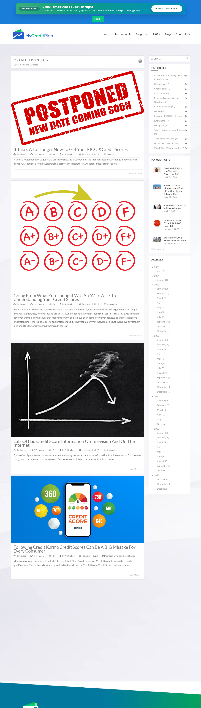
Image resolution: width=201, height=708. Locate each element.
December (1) (163, 391)
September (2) (164, 377)
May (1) (160, 358)
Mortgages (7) (161, 125)
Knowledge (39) (161, 120)
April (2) (161, 414)
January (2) (162, 288)
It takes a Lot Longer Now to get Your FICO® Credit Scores (71, 149)
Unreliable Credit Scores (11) (168, 143)
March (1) (161, 298)
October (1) (162, 326)
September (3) (164, 321)
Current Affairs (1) (163, 93)
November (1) (163, 331)
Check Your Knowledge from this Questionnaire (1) (170, 77)
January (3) (162, 340)
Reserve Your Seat (167, 8)
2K (54, 304)
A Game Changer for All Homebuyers (175, 207)
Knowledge (112, 304)
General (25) (160, 111)
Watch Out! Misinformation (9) (169, 148)
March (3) (161, 410)
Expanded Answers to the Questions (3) (166, 100)
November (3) (163, 387)
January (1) (162, 280)
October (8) (162, 479)
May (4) (160, 451)
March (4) (161, 349)
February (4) (163, 344)
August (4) (162, 373)
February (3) (163, 405)
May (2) (160, 307)
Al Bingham (70, 154)
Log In (97, 19)
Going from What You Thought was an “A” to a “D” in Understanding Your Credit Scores (65, 297)
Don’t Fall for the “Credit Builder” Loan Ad (173, 223)
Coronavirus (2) (161, 84)
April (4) (161, 302)
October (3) (162, 382)
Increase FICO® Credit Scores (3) (170, 116)
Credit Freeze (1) (162, 88)
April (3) (161, 271)
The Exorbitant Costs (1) (166, 138)
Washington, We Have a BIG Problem (175, 239)
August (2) (162, 461)
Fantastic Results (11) (164, 106)
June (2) (161, 312)
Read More (135, 173)
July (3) (160, 317)
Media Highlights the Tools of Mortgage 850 (173, 171)
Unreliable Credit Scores (124, 556)
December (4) (163, 488)
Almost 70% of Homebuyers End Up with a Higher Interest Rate (173, 189)
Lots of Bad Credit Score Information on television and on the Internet (74, 443)
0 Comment (39, 154)
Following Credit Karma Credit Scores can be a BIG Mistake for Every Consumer (75, 548)
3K (54, 154)
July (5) (160, 368)
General (110, 154)
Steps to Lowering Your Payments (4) (170, 132)
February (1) (163, 293)
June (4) (161, 363)
